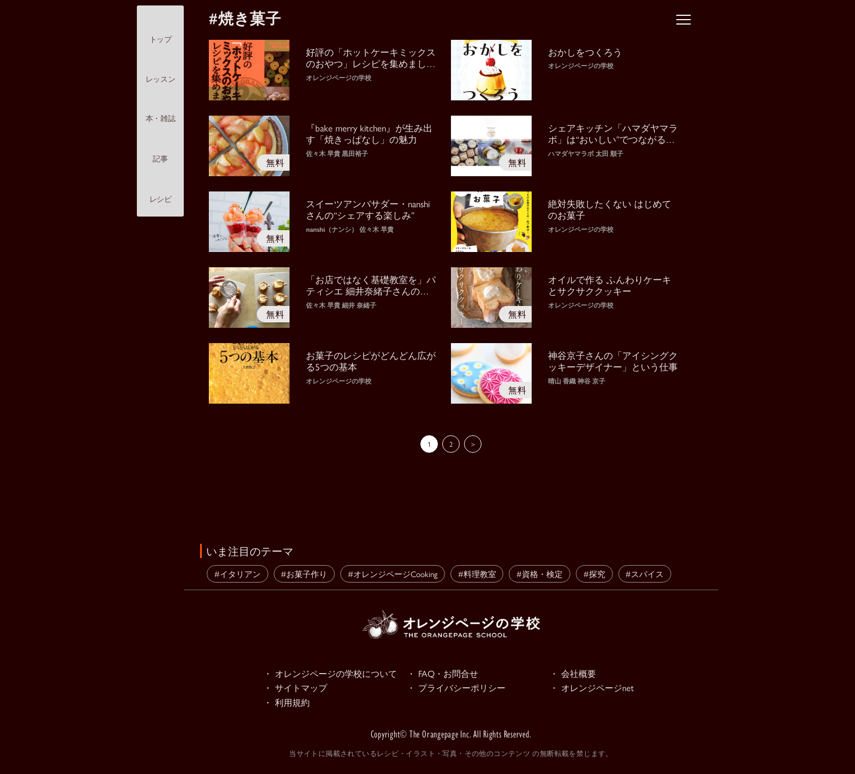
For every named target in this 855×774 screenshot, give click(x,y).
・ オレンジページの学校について (334, 673)
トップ (160, 29)
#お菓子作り (304, 573)
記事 (160, 149)
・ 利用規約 (287, 704)
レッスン (160, 69)
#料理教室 (477, 573)
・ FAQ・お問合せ (444, 673)
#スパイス (644, 573)
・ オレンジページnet (594, 688)
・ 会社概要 (574, 673)
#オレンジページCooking (392, 573)
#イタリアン (237, 573)
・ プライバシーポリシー (459, 688)
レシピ (160, 190)
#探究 (594, 573)
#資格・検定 (539, 573)
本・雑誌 (160, 109)
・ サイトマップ (297, 688)
